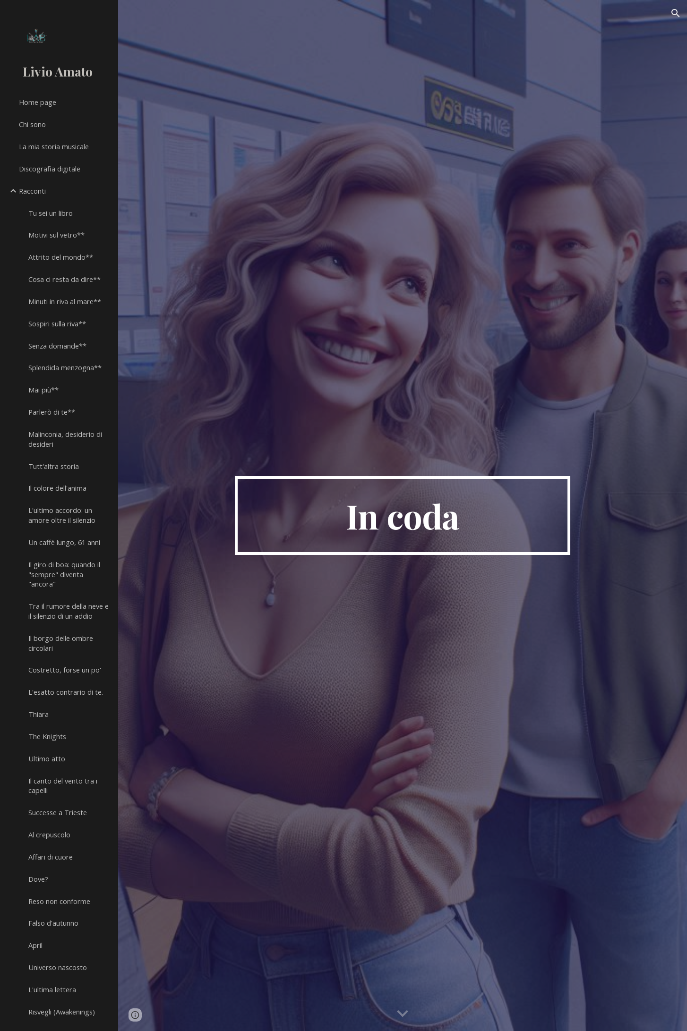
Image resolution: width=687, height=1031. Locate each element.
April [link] (35, 945)
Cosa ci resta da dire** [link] (64, 279)
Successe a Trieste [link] (57, 812)
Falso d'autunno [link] (53, 923)
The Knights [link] (47, 736)
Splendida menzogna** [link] (65, 367)
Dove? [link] (38, 879)
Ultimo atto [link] (46, 758)
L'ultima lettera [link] (52, 989)
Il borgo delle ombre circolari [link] (60, 643)
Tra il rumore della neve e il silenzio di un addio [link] (68, 611)
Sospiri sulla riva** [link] (57, 323)
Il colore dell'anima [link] (57, 488)
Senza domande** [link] (57, 345)
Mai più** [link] (43, 389)
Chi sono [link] (32, 124)
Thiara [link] (38, 714)
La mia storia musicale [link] (54, 146)
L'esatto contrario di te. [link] (65, 692)
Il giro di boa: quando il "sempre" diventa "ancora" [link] (64, 574)
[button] (675, 13)
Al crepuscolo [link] (49, 834)
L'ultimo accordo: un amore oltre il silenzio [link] (61, 515)
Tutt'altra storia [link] (53, 466)
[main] (403, 515)
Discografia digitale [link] (49, 168)
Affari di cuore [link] (50, 856)
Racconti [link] (32, 191)
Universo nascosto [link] (57, 967)
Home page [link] (37, 102)
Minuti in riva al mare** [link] (64, 301)
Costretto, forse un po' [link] (64, 669)
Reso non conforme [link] (59, 901)
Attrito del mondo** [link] (60, 257)
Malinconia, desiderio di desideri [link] (65, 439)
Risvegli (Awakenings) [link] (61, 1011)
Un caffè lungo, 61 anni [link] (64, 542)
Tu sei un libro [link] (50, 213)
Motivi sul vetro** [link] (56, 234)
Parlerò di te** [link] (51, 412)
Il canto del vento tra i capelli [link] (62, 785)
